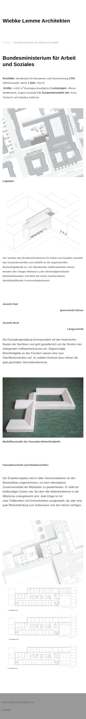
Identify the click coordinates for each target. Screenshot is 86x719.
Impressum (7, 702)
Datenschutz (19, 702)
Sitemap (30, 702)
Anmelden (6, 710)
